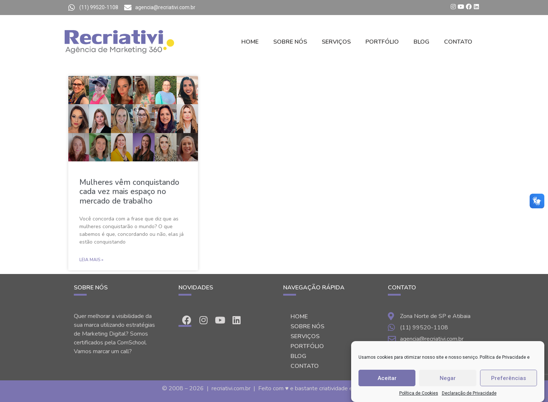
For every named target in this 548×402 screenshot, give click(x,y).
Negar (448, 378)
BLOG (421, 42)
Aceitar (387, 378)
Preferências (508, 378)
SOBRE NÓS (290, 42)
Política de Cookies (418, 393)
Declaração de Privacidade (469, 393)
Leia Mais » (91, 260)
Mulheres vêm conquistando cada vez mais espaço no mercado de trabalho (129, 191)
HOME (250, 42)
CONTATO (458, 42)
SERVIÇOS (336, 42)
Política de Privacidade (503, 357)
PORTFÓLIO (382, 42)
